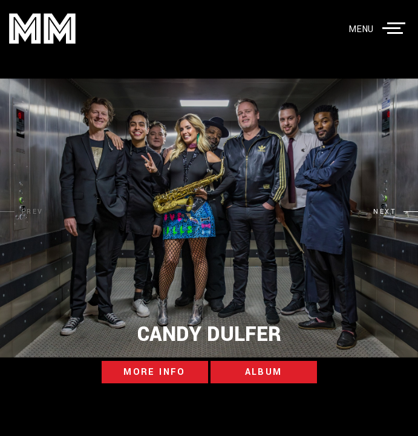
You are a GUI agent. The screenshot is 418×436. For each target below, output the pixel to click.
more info (154, 372)
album (263, 372)
